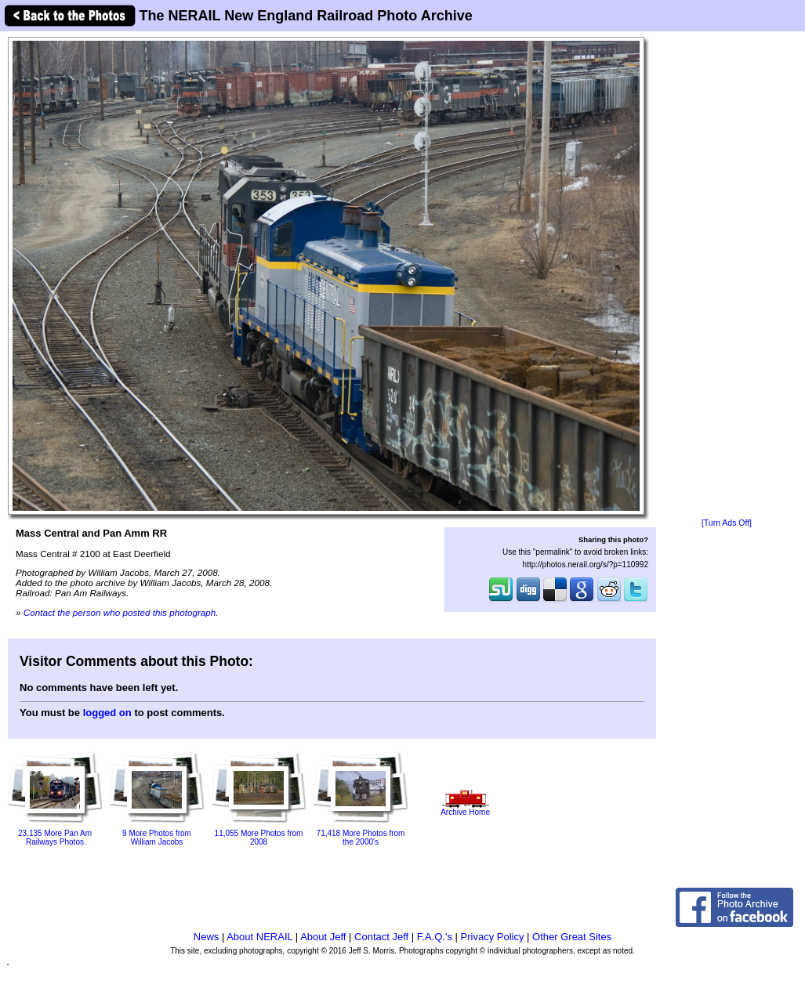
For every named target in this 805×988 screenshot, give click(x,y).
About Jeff (323, 937)
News (206, 937)
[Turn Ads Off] (727, 523)
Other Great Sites (571, 937)
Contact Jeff (381, 937)
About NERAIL (259, 937)
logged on (107, 712)
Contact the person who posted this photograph (120, 612)
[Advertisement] (726, 276)
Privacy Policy (492, 937)
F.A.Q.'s (434, 937)
